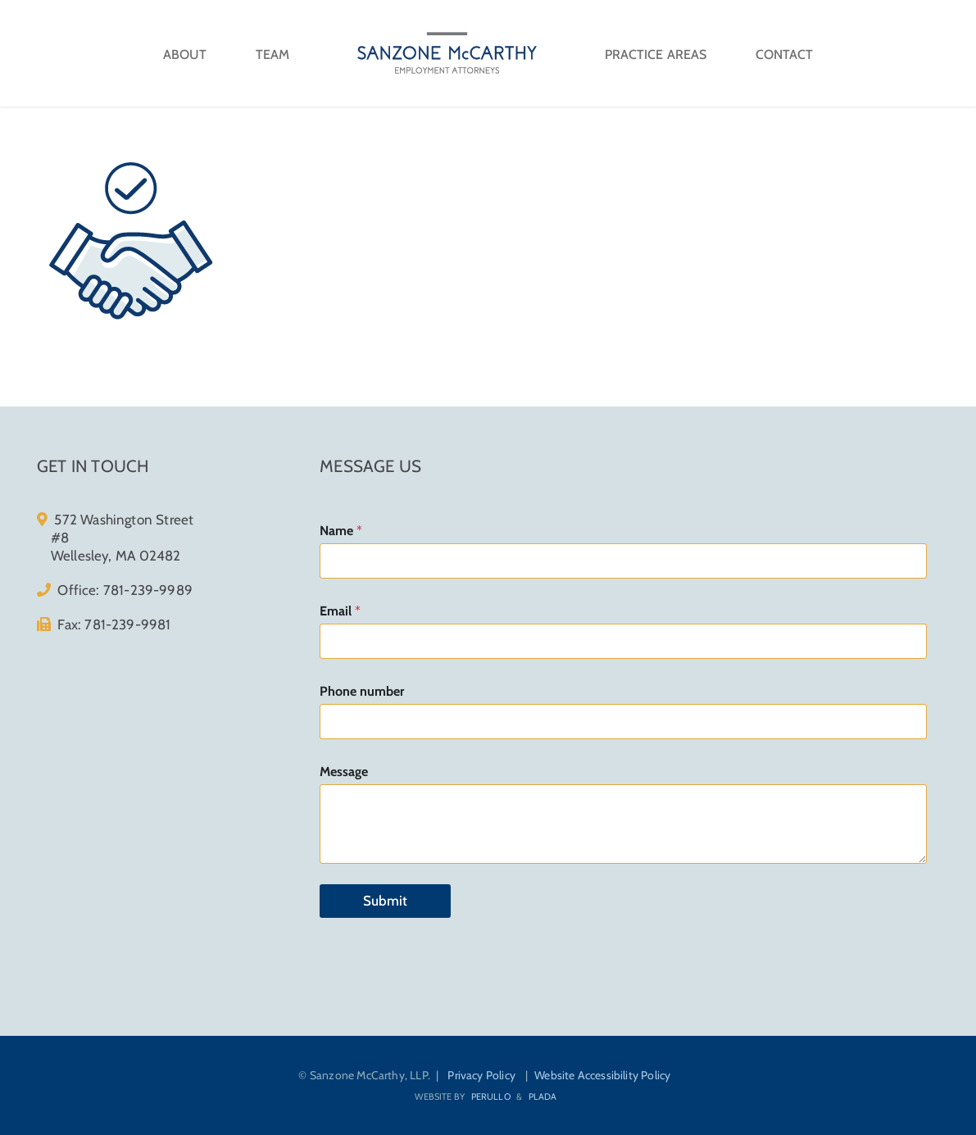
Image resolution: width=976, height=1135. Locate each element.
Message (344, 771)
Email (340, 611)
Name (341, 530)
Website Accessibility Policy (602, 1075)
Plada (543, 1096)
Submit (385, 900)
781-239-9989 (148, 590)
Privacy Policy (481, 1075)
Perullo (491, 1096)
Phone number (362, 691)
